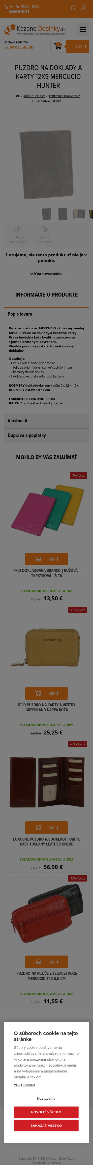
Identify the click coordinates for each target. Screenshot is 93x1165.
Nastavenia (46, 1098)
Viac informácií (24, 1085)
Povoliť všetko (46, 1112)
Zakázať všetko (46, 1125)
